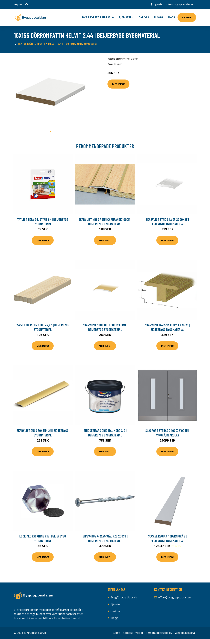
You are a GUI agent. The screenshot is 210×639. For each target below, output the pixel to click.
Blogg (158, 17)
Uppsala (158, 4)
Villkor (139, 633)
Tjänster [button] (125, 17)
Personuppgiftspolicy (159, 633)
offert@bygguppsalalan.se (179, 4)
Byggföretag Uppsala (98, 17)
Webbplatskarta (185, 633)
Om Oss (115, 611)
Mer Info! (118, 84)
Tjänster (115, 604)
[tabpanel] (50, 91)
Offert (186, 17)
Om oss (143, 17)
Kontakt (128, 633)
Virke (126, 58)
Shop (171, 17)
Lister (134, 58)
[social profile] (26, 4)
